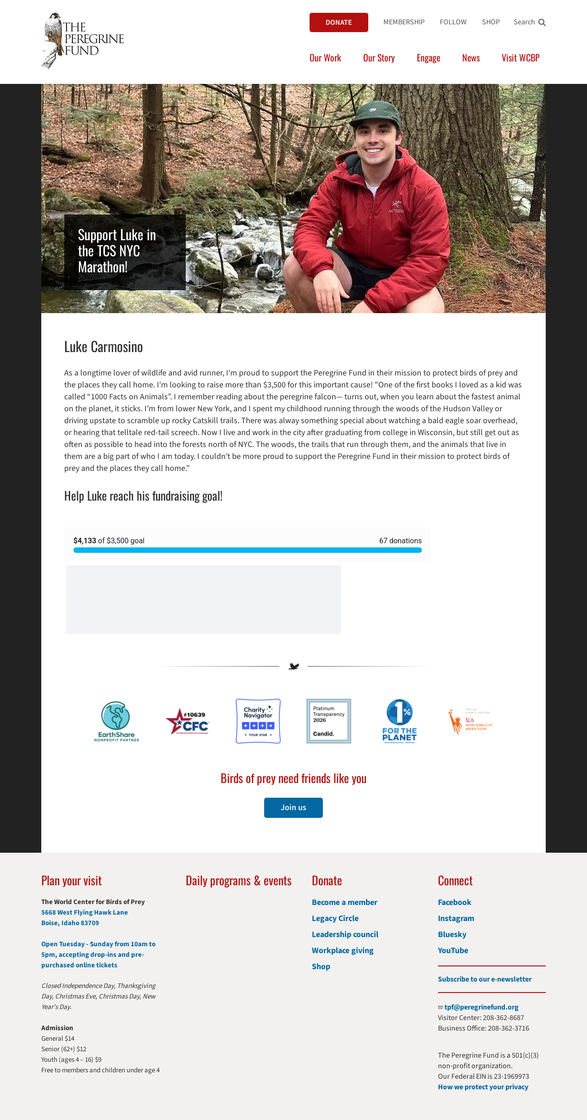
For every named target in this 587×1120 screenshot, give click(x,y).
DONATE (339, 22)
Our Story (379, 57)
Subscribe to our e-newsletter (485, 979)
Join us (293, 807)
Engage (428, 57)
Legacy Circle (335, 918)
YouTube (453, 950)
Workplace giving (343, 950)
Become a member (344, 902)
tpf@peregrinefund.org (481, 1007)
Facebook (454, 902)
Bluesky (452, 934)
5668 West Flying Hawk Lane (84, 912)
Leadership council (345, 934)
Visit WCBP (521, 57)
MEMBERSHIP (404, 22)
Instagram (456, 918)
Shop (321, 966)
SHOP (491, 22)
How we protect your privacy (483, 1087)
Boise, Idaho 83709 (70, 923)
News (471, 57)
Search (524, 22)
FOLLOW (453, 22)
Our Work (325, 57)
